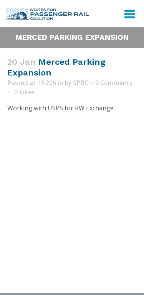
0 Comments (113, 83)
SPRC (80, 83)
